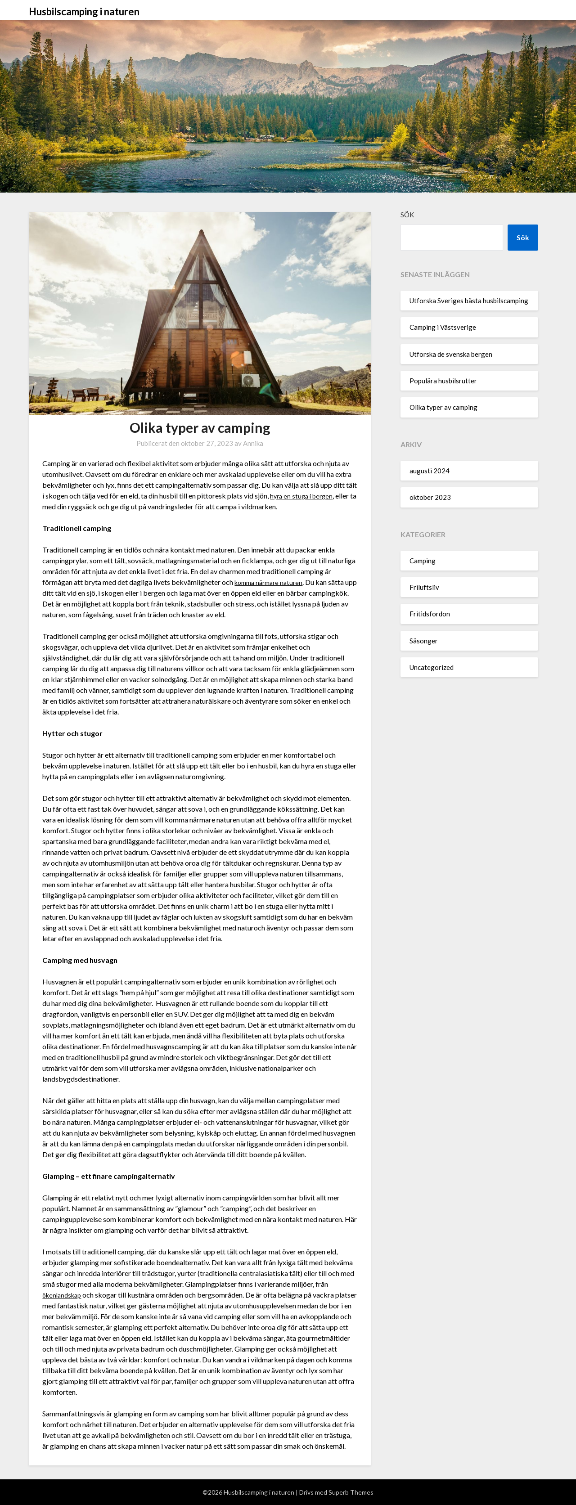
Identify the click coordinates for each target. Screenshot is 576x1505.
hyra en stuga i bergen (303, 495)
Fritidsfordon (430, 614)
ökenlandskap (64, 1294)
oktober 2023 (430, 497)
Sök (407, 215)
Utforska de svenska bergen (451, 354)
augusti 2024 (430, 471)
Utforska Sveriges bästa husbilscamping (469, 301)
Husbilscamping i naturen (84, 11)
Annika (253, 443)
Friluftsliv (424, 587)
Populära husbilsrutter (443, 381)
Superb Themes (351, 1492)
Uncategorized (432, 667)
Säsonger (424, 641)
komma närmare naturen (272, 582)
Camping (423, 561)
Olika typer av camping (443, 407)
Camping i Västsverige (443, 327)
